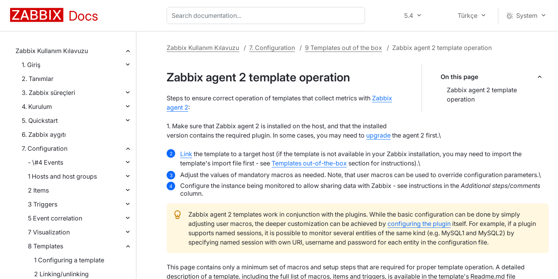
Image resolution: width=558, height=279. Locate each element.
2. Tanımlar (37, 79)
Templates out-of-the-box (309, 163)
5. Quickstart (40, 120)
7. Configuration (44, 148)
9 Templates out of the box (343, 48)
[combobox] (267, 15)
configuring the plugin (419, 223)
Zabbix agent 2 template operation (482, 94)
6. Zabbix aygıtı (44, 134)
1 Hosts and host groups (62, 176)
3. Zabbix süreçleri (48, 92)
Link (186, 154)
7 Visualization (49, 232)
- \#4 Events (45, 162)
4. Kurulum (37, 106)
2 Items (38, 190)
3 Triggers (42, 204)
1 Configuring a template (69, 260)
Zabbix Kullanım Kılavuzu (52, 51)
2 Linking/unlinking (61, 274)
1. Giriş (31, 65)
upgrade (378, 135)
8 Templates (45, 246)
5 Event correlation (55, 218)
